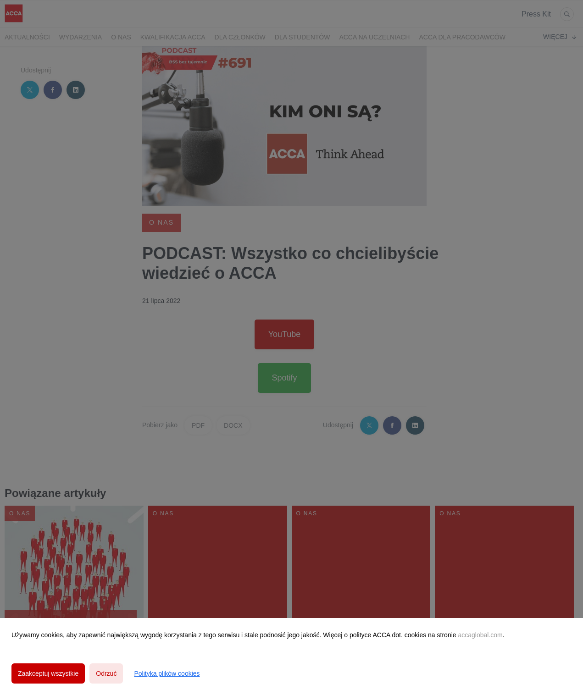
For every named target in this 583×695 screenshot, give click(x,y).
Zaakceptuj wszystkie (48, 673)
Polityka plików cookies (167, 673)
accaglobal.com (480, 635)
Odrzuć (106, 673)
